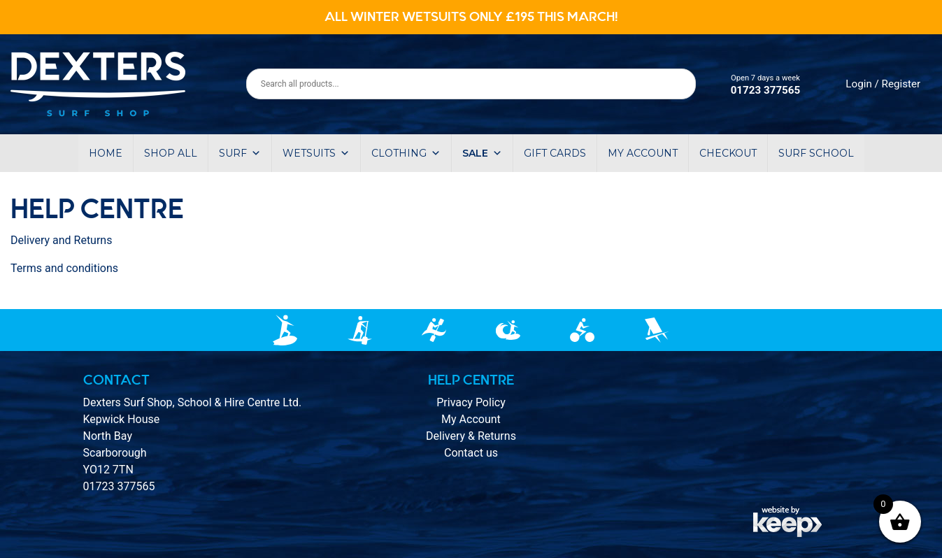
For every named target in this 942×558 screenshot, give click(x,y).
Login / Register (882, 84)
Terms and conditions (64, 268)
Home (105, 153)
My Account (471, 419)
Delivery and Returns (61, 240)
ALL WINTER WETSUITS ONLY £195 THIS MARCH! (471, 16)
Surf (240, 153)
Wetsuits (316, 153)
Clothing (406, 153)
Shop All (170, 153)
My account (643, 153)
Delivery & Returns (471, 436)
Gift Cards (555, 153)
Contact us (471, 452)
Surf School (816, 153)
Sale (482, 153)
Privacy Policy (471, 402)
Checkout (728, 153)
